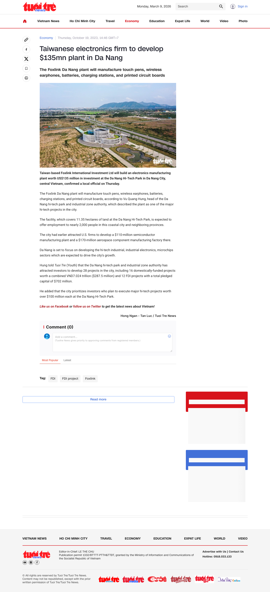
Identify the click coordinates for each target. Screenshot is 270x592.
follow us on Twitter (87, 306)
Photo (243, 21)
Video (224, 21)
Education (157, 21)
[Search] (201, 6)
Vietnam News (48, 21)
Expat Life (182, 21)
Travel (110, 21)
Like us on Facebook (54, 306)
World (205, 21)
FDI (53, 378)
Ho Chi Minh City (82, 21)
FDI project (70, 378)
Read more (98, 399)
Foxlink (90, 378)
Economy (132, 21)
